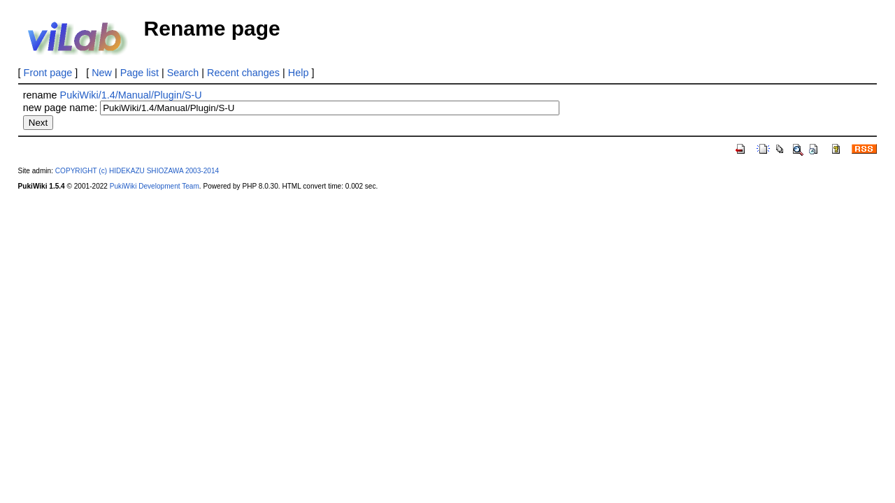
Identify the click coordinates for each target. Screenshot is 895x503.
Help (298, 72)
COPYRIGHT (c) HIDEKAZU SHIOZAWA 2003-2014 (137, 171)
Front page (48, 72)
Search (183, 72)
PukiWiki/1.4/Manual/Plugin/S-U (131, 95)
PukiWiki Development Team (154, 186)
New (102, 72)
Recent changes (243, 72)
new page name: (60, 107)
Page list (139, 72)
